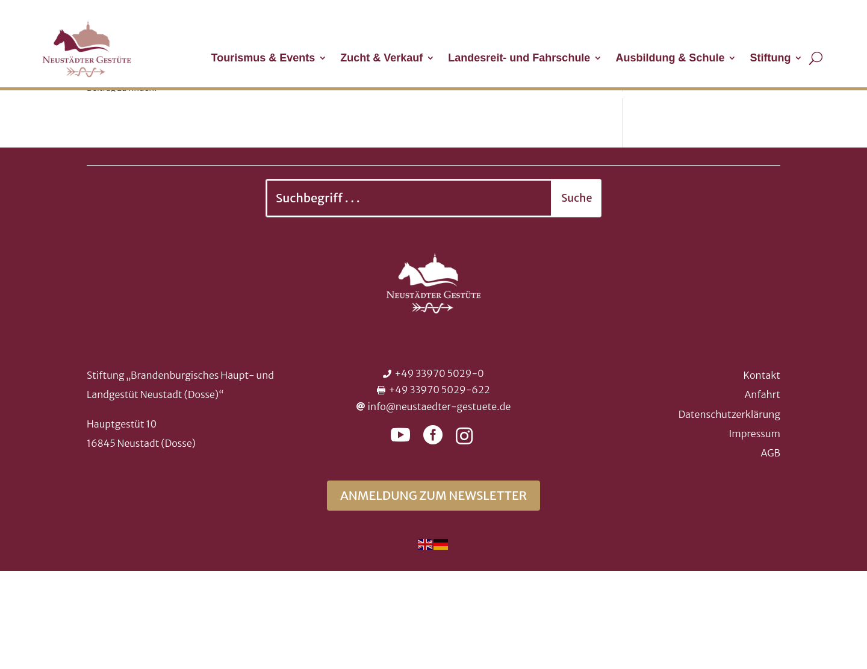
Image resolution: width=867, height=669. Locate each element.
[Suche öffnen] (815, 58)
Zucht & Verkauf (381, 59)
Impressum (754, 532)
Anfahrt (762, 493)
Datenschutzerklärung (729, 512)
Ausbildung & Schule (669, 59)
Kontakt (762, 473)
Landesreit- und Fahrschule (519, 59)
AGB (770, 551)
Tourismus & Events (263, 59)
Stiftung (770, 59)
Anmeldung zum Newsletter (433, 593)
